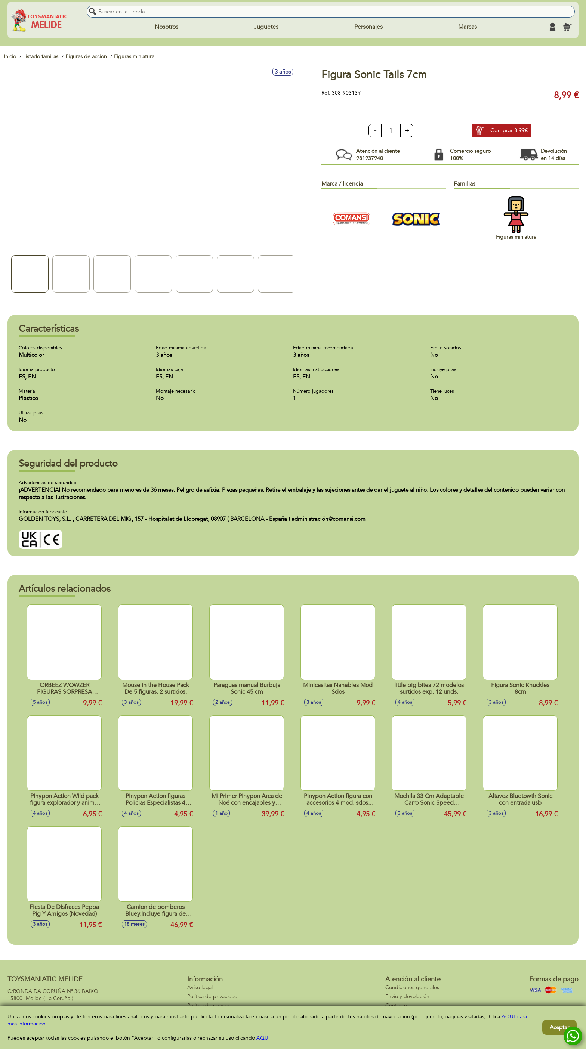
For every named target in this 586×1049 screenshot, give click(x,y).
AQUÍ (263, 1038)
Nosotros (166, 27)
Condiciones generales (412, 987)
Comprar (509, 130)
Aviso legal (200, 987)
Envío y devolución (407, 996)
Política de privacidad (212, 996)
